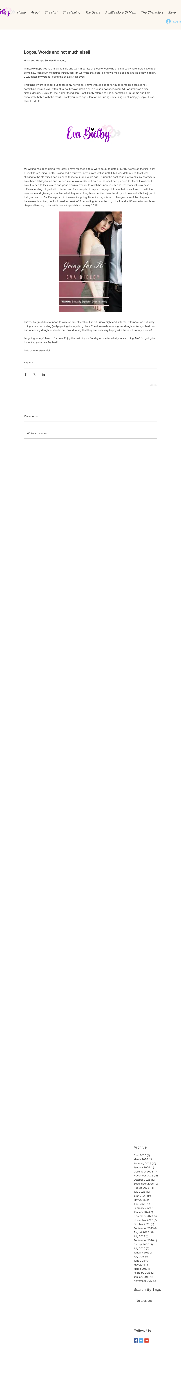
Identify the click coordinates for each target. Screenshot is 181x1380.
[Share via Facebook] (25, 374)
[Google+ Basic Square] (146, 1340)
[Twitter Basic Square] (141, 1340)
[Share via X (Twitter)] (34, 374)
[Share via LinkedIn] (43, 374)
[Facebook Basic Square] (136, 1340)
